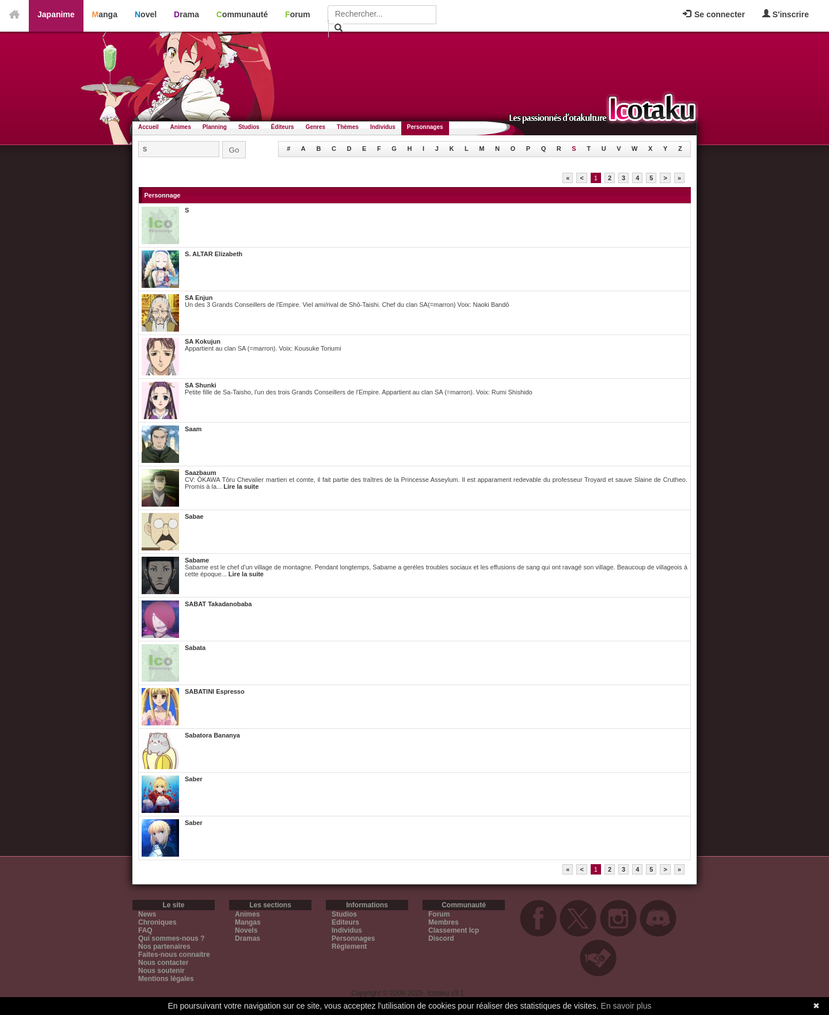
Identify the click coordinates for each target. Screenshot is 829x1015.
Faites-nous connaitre (174, 955)
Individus (383, 127)
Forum (297, 14)
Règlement (349, 946)
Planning (215, 127)
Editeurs (345, 922)
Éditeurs (282, 127)
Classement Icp (453, 930)
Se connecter (714, 14)
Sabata (195, 647)
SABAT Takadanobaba (218, 603)
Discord (441, 938)
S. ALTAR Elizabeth (213, 253)
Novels (246, 930)
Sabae (194, 516)
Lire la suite (240, 486)
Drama (186, 14)
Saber (194, 778)
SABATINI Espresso (215, 691)
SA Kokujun (202, 341)
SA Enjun (198, 297)
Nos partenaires (164, 946)
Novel (146, 14)
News (147, 914)
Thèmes (348, 127)
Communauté (242, 14)
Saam (193, 428)
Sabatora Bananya (212, 735)
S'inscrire (785, 14)
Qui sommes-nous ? (171, 938)
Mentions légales (166, 979)
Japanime (56, 14)
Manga (104, 14)
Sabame (197, 560)
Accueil (148, 127)
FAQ (145, 930)
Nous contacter (163, 963)
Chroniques (157, 922)
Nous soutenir (161, 971)
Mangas (248, 922)
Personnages (425, 127)
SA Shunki (200, 385)
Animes (180, 127)
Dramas (247, 938)
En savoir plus (626, 1005)
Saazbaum (200, 472)
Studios (249, 127)
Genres (315, 127)
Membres (443, 922)
